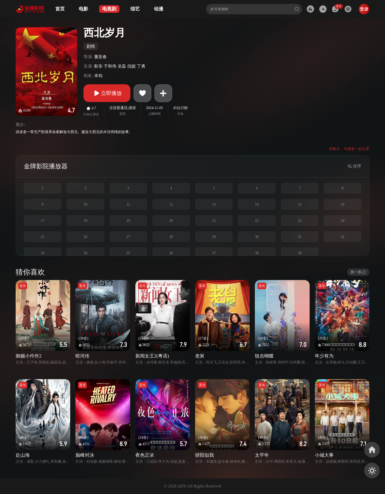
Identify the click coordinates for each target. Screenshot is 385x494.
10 (85, 204)
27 (128, 237)
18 (85, 221)
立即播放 (107, 93)
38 (256, 253)
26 (85, 237)
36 (171, 253)
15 (300, 204)
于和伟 (110, 66)
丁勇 (141, 66)
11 (128, 204)
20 (171, 221)
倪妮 (131, 66)
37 (214, 253)
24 (342, 221)
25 (42, 237)
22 (256, 221)
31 (300, 237)
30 (256, 237)
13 (214, 204)
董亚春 (100, 57)
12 (171, 204)
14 (256, 204)
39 (300, 253)
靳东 (98, 66)
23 (300, 221)
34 (85, 253)
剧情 (91, 46)
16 (342, 204)
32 (342, 237)
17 (42, 221)
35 (128, 253)
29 (214, 237)
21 (214, 221)
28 (171, 237)
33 (42, 253)
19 (128, 221)
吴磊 (122, 66)
